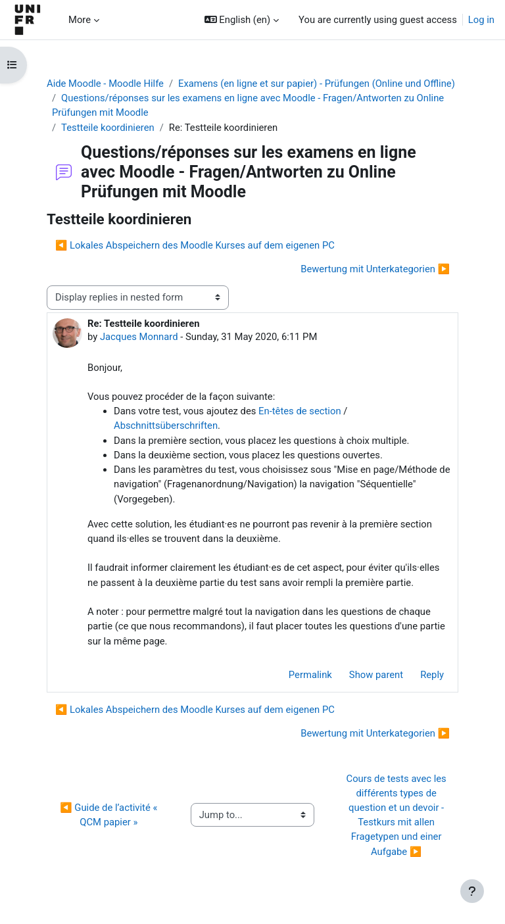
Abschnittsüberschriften (166, 425)
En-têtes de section (299, 411)
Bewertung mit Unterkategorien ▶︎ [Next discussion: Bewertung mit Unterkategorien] (375, 269)
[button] (241, 20)
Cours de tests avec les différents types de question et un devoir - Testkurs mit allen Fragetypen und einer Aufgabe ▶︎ (398, 815)
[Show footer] (472, 891)
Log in (481, 20)
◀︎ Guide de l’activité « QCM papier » (110, 815)
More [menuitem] (79, 20)
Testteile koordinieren (108, 128)
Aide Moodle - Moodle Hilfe (105, 83)
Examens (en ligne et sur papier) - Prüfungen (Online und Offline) (316, 83)
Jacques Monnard (139, 337)
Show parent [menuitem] (376, 675)
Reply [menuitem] (432, 675)
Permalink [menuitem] (310, 675)
